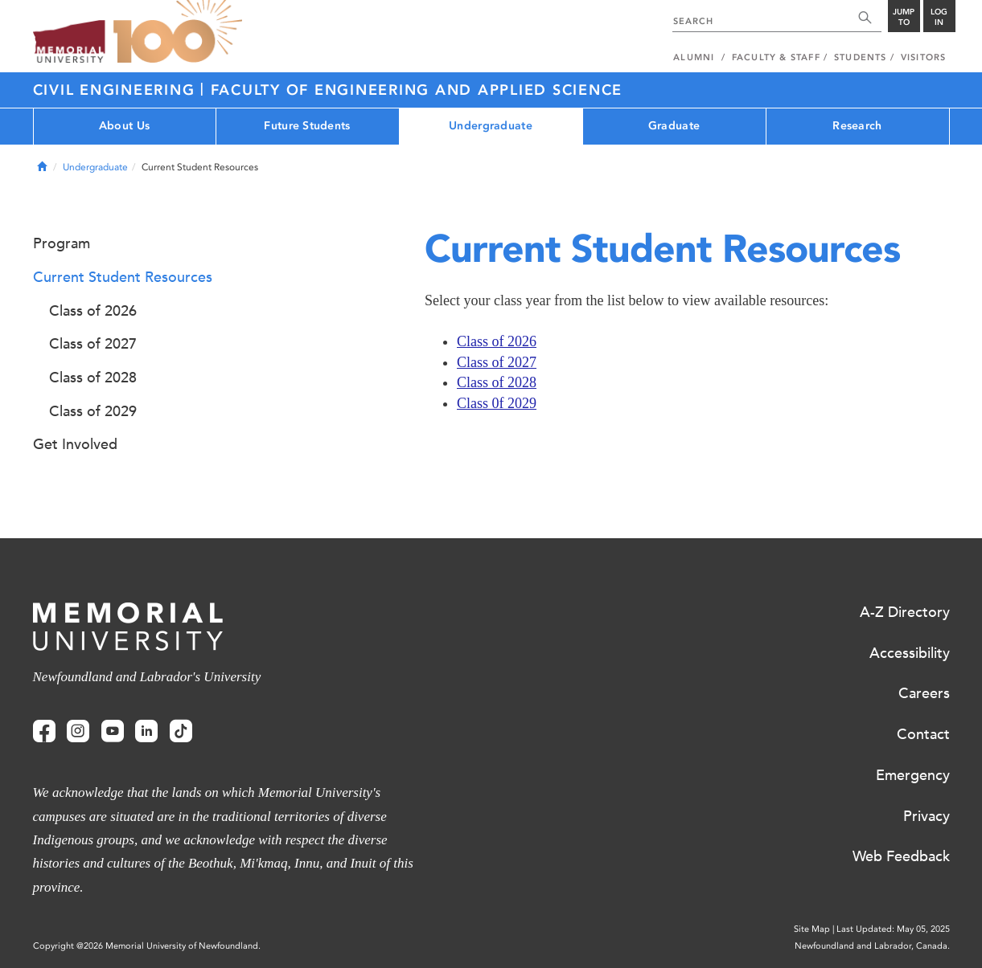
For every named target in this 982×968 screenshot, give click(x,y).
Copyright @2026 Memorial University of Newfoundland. (147, 946)
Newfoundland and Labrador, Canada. (872, 946)
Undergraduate (490, 126)
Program (61, 243)
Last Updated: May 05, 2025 (893, 929)
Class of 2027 (496, 362)
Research (856, 126)
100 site (177, 32)
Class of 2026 (496, 341)
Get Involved (75, 444)
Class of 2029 (93, 411)
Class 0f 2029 (496, 403)
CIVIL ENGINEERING (117, 90)
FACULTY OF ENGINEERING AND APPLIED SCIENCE (417, 90)
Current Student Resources (122, 277)
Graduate (674, 126)
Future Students (307, 126)
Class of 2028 (496, 382)
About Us (124, 126)
